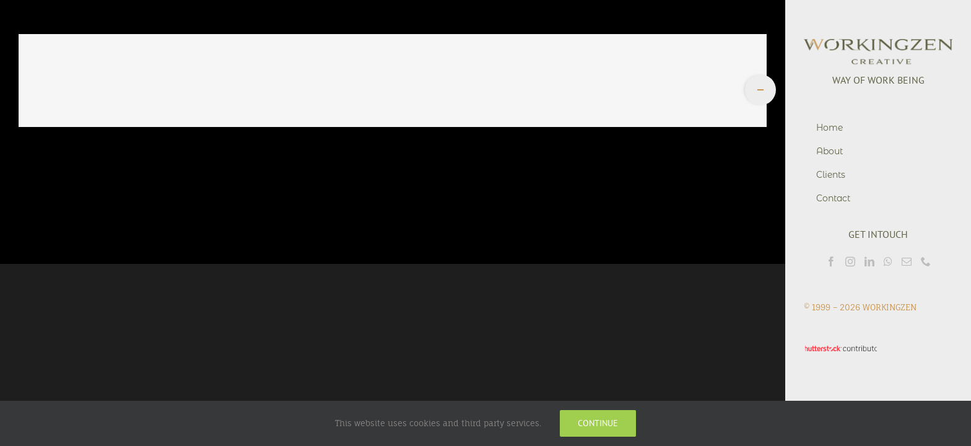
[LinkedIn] (869, 261)
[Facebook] (831, 261)
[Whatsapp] (888, 261)
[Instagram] (850, 261)
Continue (598, 423)
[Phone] (926, 261)
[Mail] (907, 261)
